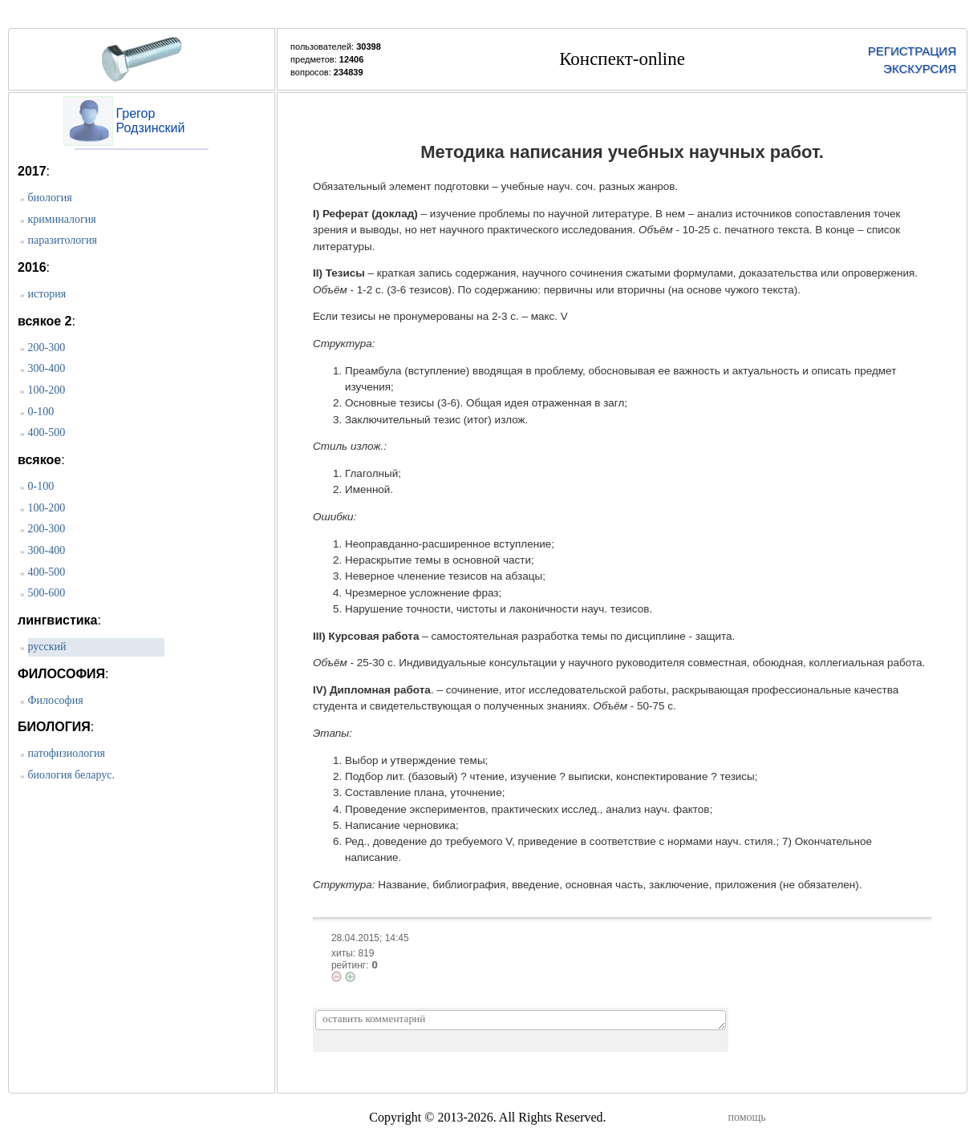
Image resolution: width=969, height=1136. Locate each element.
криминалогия (62, 219)
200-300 (47, 348)
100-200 (47, 390)
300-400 (47, 368)
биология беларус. (71, 775)
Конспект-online (622, 59)
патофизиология (66, 753)
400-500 (47, 433)
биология (50, 198)
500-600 (47, 593)
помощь (747, 1117)
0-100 (41, 412)
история (47, 294)
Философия (55, 700)
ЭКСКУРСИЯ (919, 68)
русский (47, 647)
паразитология (62, 240)
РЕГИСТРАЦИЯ (912, 51)
